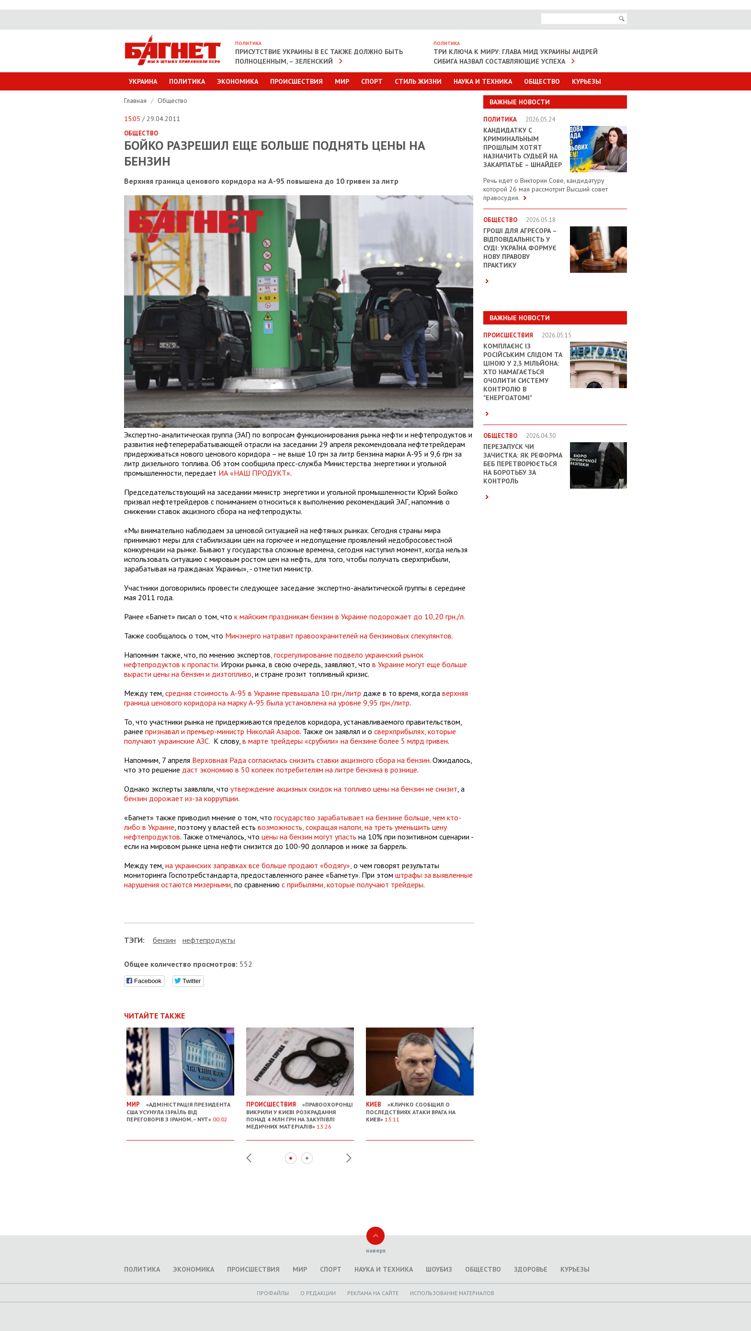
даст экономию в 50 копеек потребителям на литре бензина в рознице (299, 769)
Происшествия (296, 81)
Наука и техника (483, 81)
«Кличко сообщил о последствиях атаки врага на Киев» (420, 1108)
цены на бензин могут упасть (309, 836)
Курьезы (586, 81)
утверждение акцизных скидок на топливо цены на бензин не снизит (343, 789)
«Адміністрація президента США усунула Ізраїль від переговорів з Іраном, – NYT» (180, 1108)
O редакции (318, 1293)
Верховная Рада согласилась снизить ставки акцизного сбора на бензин (311, 760)
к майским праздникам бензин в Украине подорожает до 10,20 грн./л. (349, 616)
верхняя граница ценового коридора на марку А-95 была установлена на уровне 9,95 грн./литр (296, 697)
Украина (143, 81)
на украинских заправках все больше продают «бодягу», (258, 865)
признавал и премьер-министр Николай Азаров (222, 731)
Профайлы (273, 1293)
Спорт (372, 81)
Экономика (237, 81)
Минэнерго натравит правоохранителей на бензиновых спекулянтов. (339, 635)
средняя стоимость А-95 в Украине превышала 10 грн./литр (263, 693)
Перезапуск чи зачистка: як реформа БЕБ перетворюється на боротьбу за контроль (522, 463)
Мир (342, 81)
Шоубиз (439, 1269)
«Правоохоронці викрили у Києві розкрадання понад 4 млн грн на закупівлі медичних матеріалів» (300, 1111)
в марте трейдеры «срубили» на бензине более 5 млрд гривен (345, 741)
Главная (136, 100)
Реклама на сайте (372, 1293)
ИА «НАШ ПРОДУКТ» (254, 473)
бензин (164, 940)
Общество (542, 81)
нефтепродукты (208, 940)
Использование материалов (452, 1293)
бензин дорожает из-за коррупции (181, 798)
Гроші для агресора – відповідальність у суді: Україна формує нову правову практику (520, 247)
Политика (187, 81)
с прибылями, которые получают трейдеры (352, 884)
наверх (376, 1250)
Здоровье (530, 1269)
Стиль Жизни (418, 81)
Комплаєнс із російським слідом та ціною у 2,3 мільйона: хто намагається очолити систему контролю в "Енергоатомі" (522, 372)
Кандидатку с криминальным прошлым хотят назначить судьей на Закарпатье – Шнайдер (522, 147)
